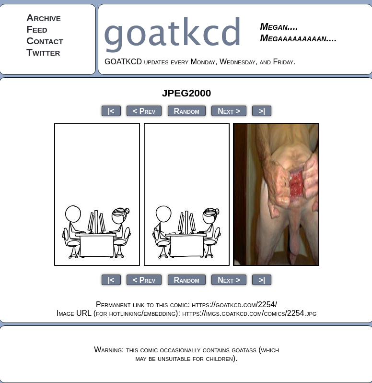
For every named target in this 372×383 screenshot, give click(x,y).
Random (186, 111)
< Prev (144, 111)
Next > (229, 111)
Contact (44, 40)
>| (261, 111)
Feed (36, 29)
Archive (43, 17)
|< (111, 111)
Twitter (43, 52)
